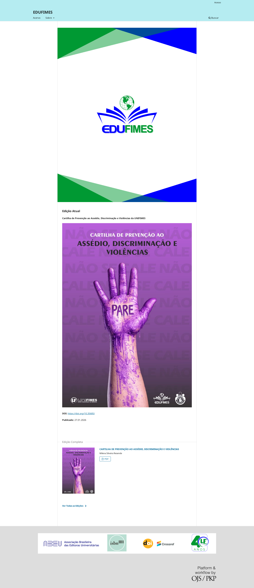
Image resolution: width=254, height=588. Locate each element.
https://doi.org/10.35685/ (81, 413)
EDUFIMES (42, 12)
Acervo (36, 17)
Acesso (217, 2)
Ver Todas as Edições (72, 505)
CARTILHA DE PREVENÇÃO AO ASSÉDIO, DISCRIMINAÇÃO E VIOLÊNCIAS (139, 449)
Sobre (49, 17)
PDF (106, 458)
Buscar (213, 17)
